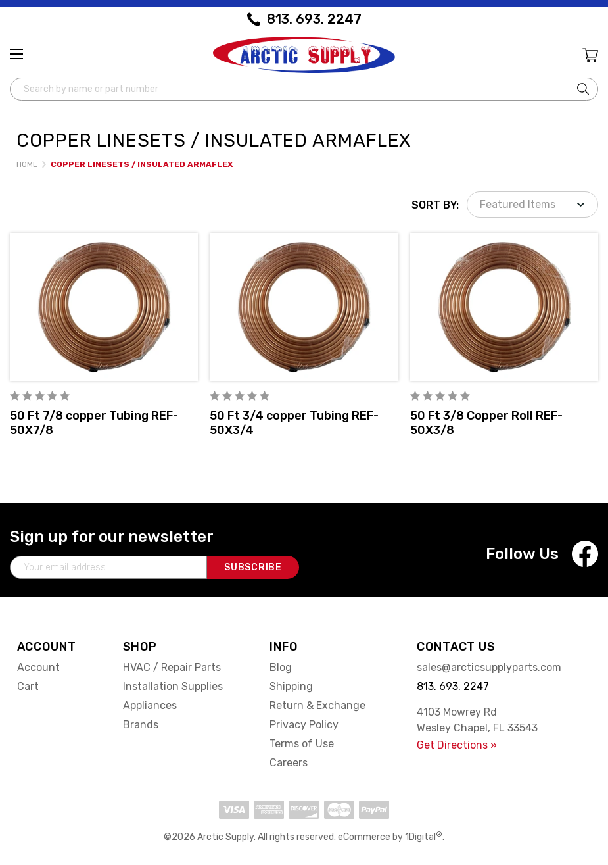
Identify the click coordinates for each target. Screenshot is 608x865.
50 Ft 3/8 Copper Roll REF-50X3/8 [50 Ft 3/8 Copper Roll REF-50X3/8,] (486, 422)
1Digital (423, 837)
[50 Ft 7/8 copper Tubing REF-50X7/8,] (104, 307)
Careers (288, 762)
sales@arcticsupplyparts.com (489, 667)
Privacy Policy (304, 724)
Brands (140, 724)
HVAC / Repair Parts (172, 667)
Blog (280, 667)
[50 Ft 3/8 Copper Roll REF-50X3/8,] (504, 307)
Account (38, 667)
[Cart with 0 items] (589, 56)
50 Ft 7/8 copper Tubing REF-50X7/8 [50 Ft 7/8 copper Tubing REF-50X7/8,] (94, 422)
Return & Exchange (317, 705)
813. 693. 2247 (314, 19)
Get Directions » (457, 745)
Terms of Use (301, 743)
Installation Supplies (173, 686)
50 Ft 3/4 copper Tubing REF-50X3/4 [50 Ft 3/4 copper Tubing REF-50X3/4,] (294, 422)
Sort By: (435, 205)
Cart (28, 686)
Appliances (150, 705)
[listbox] (532, 204)
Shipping (291, 686)
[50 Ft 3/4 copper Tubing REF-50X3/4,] (304, 307)
